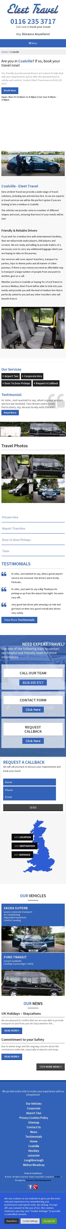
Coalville (33, 1146)
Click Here (33, 710)
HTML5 (57, 1177)
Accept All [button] (49, 1221)
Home (5, 51)
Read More (10, 412)
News (33, 1132)
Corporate (33, 1108)
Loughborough (33, 1160)
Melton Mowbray (34, 1165)
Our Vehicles (34, 1104)
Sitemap (33, 1122)
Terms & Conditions (33, 1173)
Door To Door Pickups (16, 383)
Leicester (34, 1155)
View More (19, 620)
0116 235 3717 (33, 21)
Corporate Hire (32, 376)
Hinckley (33, 1151)
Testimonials (33, 1137)
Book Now (10, 90)
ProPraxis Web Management (38, 1180)
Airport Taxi (10, 376)
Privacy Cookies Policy (33, 1118)
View (51, 1066)
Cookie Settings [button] (30, 1221)
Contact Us (34, 1127)
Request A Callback (46, 383)
